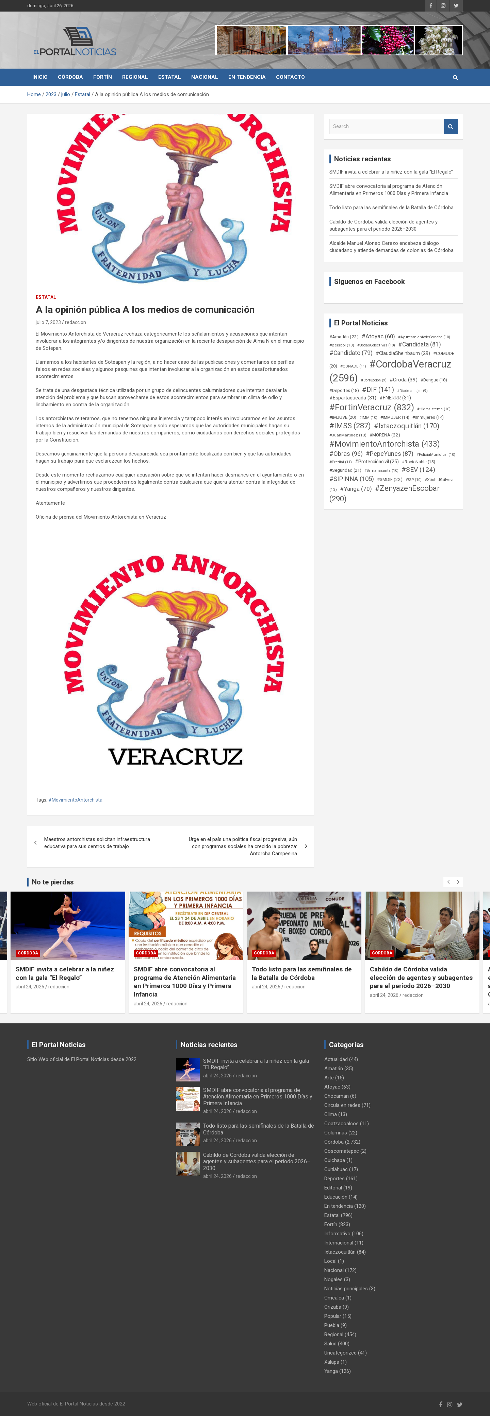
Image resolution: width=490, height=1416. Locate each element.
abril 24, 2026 (30, 986)
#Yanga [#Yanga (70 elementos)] (356, 488)
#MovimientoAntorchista (75, 800)
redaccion (75, 322)
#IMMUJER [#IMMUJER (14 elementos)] (394, 417)
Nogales (333, 1279)
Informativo (337, 1234)
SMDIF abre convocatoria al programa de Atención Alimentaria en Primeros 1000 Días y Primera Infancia (185, 981)
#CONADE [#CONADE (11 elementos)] (353, 366)
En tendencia (247, 77)
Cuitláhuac (336, 1169)
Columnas (335, 1133)
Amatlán (333, 1068)
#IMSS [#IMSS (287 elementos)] (350, 426)
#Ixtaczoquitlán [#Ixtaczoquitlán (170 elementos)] (406, 426)
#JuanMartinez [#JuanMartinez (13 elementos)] (347, 435)
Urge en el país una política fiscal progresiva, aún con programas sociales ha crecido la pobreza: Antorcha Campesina (243, 846)
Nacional (204, 77)
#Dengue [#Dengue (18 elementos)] (434, 379)
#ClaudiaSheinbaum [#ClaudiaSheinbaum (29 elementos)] (403, 353)
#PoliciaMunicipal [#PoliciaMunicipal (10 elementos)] (435, 454)
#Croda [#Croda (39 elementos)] (404, 380)
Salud (330, 1344)
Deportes (334, 1179)
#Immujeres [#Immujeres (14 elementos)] (428, 417)
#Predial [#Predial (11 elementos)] (340, 462)
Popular (332, 1316)
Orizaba (332, 1307)
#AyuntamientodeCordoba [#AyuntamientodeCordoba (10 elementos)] (424, 337)
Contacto (290, 77)
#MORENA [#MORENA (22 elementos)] (385, 434)
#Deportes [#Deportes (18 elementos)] (344, 390)
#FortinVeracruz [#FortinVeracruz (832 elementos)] (371, 407)
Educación (335, 1197)
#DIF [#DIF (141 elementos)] (378, 390)
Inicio (40, 77)
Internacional (338, 1243)
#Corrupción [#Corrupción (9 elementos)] (374, 380)
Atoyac (332, 1087)
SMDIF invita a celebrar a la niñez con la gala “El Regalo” (391, 172)
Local (330, 1261)
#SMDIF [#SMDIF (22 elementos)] (390, 479)
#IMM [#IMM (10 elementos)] (368, 417)
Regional (135, 77)
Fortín (102, 77)
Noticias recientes (209, 1045)
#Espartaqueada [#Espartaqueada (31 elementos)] (352, 398)
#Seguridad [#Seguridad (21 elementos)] (345, 470)
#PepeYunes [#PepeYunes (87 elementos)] (389, 453)
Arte (329, 1078)
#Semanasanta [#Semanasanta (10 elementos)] (381, 470)
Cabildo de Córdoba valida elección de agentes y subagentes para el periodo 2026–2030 (421, 977)
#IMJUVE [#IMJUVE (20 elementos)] (342, 417)
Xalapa (331, 1362)
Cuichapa (334, 1160)
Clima (330, 1114)
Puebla (331, 1325)
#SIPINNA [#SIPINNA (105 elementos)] (351, 479)
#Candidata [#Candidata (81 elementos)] (419, 344)
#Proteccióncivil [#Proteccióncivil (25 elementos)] (377, 461)
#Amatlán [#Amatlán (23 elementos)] (344, 336)
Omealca (334, 1298)
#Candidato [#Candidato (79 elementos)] (351, 352)
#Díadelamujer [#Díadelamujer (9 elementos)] (412, 391)
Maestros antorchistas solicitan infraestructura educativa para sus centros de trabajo (97, 842)
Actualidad (336, 1059)
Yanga (331, 1371)
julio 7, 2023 (48, 322)
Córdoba (70, 77)
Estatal (169, 77)
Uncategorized (340, 1353)
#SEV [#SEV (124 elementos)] (418, 469)
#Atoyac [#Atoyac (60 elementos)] (378, 336)
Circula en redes (342, 1105)
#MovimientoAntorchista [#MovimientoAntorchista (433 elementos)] (384, 444)
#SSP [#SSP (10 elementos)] (414, 480)
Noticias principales (346, 1289)
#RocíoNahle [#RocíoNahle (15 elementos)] (418, 462)
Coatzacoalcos (341, 1124)
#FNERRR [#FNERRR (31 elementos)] (395, 398)
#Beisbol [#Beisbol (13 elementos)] (341, 345)
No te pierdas (53, 882)
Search (451, 126)
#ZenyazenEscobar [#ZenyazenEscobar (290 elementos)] (384, 493)
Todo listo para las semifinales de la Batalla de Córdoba (391, 207)
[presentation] (448, 882)
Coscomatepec (341, 1151)
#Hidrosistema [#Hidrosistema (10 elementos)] (434, 409)
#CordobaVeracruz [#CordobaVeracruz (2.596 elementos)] (390, 371)
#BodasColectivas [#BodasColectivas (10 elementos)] (376, 345)
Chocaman (336, 1096)
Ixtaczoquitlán (340, 1252)
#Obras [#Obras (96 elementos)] (346, 453)
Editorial (333, 1188)
